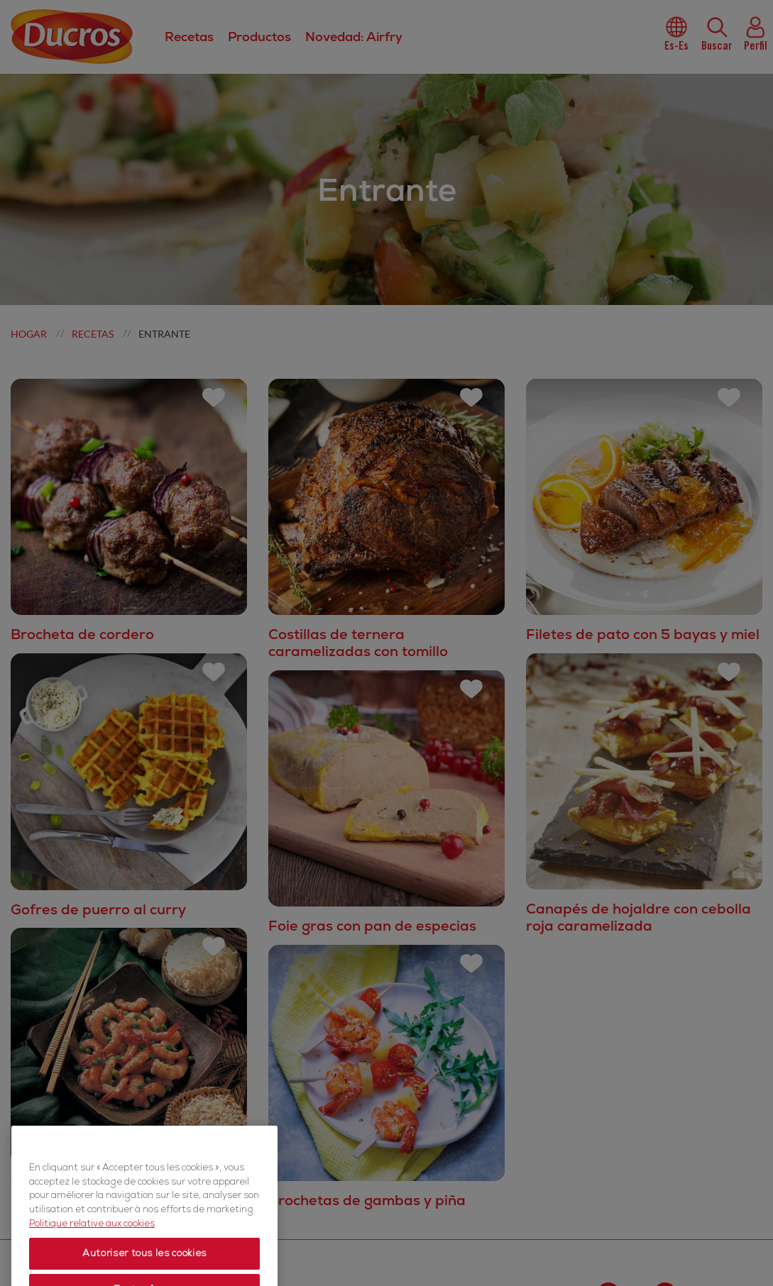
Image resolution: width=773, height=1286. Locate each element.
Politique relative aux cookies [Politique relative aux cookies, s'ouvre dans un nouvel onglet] (92, 1248)
